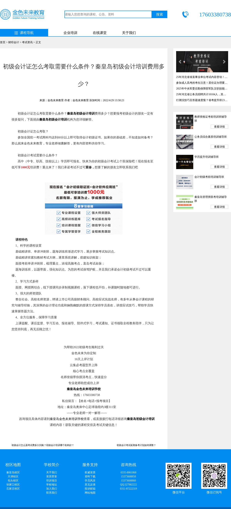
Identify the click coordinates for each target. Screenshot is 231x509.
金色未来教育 (56, 100)
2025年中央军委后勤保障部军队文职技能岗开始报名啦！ (202, 88)
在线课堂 (100, 33)
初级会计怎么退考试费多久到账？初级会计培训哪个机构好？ (43, 445)
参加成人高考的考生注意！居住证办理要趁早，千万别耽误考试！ (202, 82)
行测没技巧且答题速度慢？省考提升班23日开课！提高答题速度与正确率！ (202, 100)
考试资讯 (27, 42)
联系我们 (51, 492)
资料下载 (90, 476)
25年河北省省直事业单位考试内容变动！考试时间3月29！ (202, 77)
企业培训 (70, 33)
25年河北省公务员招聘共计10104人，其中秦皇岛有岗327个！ (202, 94)
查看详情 (219, 126)
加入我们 (51, 488)
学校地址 (51, 484)
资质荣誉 (51, 476)
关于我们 (129, 33)
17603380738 (215, 14)
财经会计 (13, 42)
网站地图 (90, 492)
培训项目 (51, 480)
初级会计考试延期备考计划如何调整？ (136, 445)
